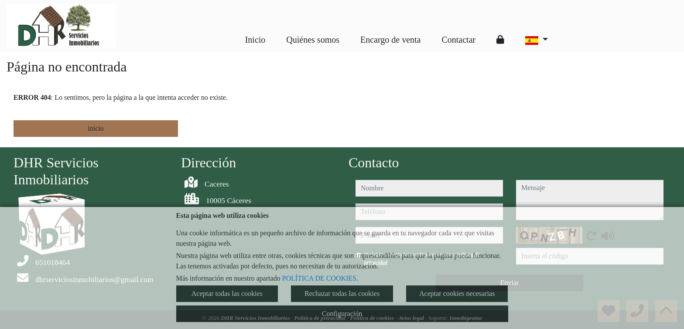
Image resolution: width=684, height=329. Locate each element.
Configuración (342, 313)
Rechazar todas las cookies (342, 293)
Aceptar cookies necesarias (457, 293)
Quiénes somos (312, 39)
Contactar (458, 39)
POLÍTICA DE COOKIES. (320, 278)
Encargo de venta (390, 39)
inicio (95, 128)
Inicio (255, 39)
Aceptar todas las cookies (227, 293)
